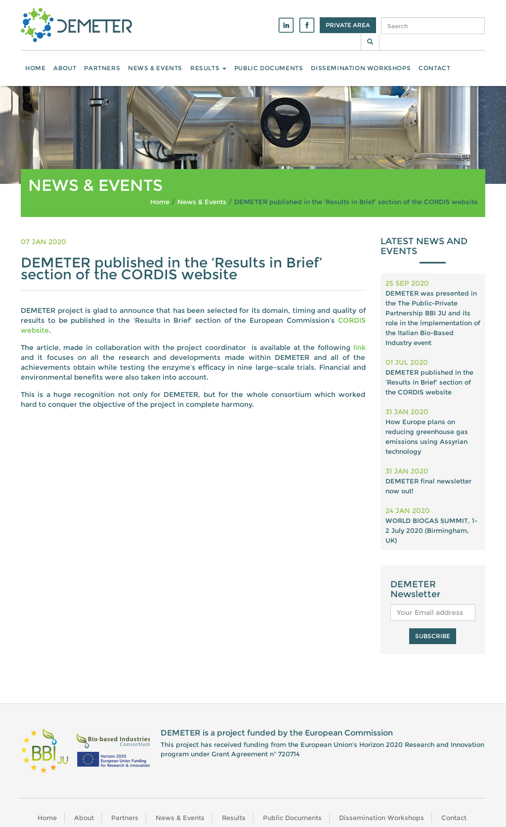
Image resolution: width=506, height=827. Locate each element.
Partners (102, 68)
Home (35, 68)
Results (208, 68)
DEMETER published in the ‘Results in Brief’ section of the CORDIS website (429, 382)
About (64, 68)
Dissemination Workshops (361, 68)
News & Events (155, 68)
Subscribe (432, 636)
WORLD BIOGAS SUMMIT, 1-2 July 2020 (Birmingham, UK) (431, 530)
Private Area (348, 25)
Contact (434, 68)
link (359, 347)
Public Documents (268, 68)
